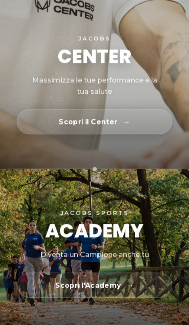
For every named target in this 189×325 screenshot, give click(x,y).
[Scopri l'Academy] (94, 285)
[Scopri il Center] (94, 122)
